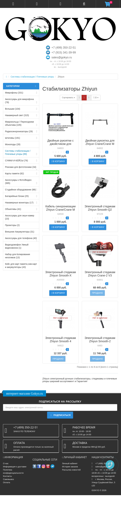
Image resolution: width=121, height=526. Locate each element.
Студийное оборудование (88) (20, 189)
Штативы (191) (12, 138)
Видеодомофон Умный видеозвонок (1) (16, 246)
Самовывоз (8, 510)
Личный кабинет (70, 494)
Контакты (7, 507)
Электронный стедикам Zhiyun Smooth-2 (100, 363)
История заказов (70, 497)
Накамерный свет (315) (17, 115)
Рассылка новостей (71, 500)
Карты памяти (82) (14, 173)
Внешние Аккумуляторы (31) (19, 231)
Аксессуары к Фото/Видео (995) (18, 181)
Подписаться (60, 446)
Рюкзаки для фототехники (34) (20, 167)
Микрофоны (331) (14, 92)
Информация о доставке (14, 497)
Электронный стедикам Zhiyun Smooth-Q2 (100, 216)
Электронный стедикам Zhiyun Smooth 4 (60, 363)
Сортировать (68, 97)
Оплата (6, 513)
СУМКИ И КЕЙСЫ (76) (16, 160)
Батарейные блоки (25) (17, 196)
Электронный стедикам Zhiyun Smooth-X (60, 289)
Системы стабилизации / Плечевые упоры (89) (17, 152)
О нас (6, 494)
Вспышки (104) (12, 109)
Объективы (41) (13, 209)
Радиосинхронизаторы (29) (19, 131)
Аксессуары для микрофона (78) (19, 101)
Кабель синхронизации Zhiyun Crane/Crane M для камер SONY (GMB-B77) (60, 219)
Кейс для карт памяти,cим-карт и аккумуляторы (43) (21, 265)
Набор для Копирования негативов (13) (17, 256)
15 (95, 97)
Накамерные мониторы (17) (19, 202)
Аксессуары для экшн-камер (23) (19, 217)
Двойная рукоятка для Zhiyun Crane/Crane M (99, 142)
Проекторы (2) (12, 225)
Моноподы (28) (12, 144)
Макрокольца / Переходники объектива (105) (19, 123)
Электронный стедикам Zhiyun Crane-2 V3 (100, 289)
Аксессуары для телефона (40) (21, 238)
